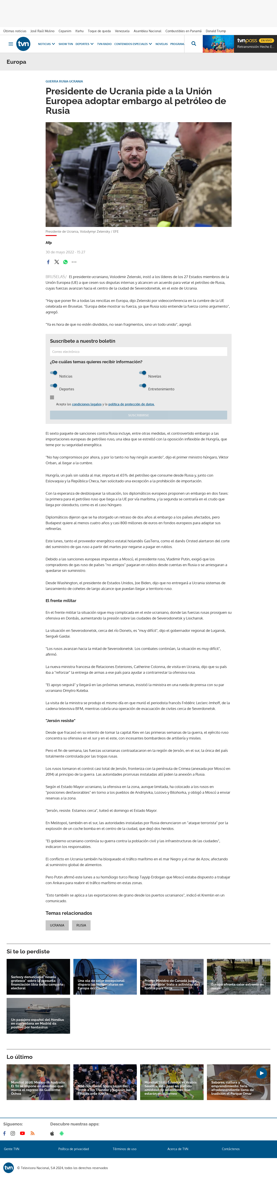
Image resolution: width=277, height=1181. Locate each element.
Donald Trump (216, 31)
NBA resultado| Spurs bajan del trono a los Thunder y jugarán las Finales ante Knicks (104, 1090)
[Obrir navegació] (10, 44)
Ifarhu (79, 31)
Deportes (85, 44)
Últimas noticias (14, 31)
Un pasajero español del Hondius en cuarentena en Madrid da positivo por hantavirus (37, 1023)
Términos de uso (124, 1149)
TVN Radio (104, 44)
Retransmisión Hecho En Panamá (256, 47)
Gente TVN (11, 1149)
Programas (181, 44)
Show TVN (66, 44)
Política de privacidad (73, 1149)
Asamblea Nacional (147, 31)
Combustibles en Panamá (183, 31)
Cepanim (65, 31)
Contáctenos (231, 1149)
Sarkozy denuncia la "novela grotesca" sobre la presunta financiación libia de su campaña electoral (37, 982)
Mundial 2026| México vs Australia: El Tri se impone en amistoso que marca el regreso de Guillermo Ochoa (38, 1088)
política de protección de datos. (131, 404)
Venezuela (122, 31)
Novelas (162, 44)
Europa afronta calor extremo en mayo (237, 986)
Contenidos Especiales (133, 44)
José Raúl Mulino (42, 31)
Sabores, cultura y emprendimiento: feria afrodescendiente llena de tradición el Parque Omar (232, 1088)
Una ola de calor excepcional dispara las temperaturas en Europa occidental (101, 984)
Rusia (81, 925)
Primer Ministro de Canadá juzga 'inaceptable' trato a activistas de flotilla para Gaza (171, 984)
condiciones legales (87, 404)
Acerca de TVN (177, 1149)
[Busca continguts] (193, 44)
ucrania (57, 925)
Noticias (47, 44)
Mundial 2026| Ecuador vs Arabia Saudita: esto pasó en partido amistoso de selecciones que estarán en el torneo (171, 1088)
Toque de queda (99, 31)
